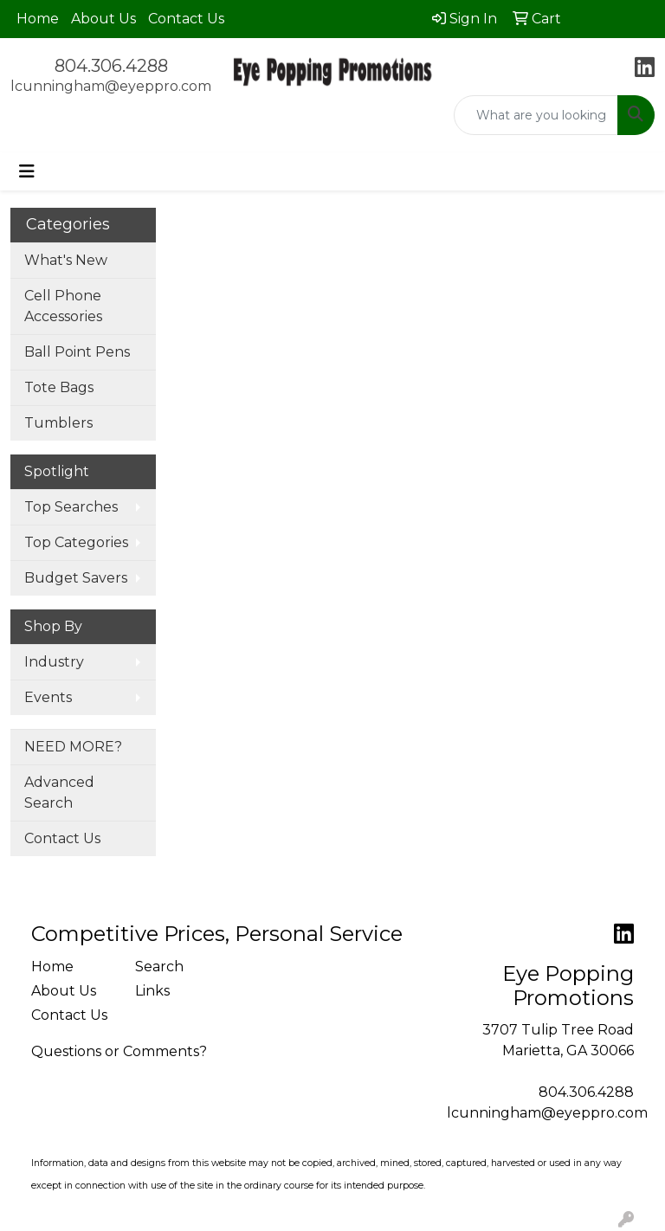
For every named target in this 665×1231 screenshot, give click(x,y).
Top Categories (76, 542)
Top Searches (71, 507)
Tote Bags (59, 387)
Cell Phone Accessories (63, 306)
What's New (65, 260)
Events (48, 697)
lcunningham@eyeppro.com (110, 86)
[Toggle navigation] (27, 171)
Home (37, 18)
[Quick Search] (536, 115)
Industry (54, 662)
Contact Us (186, 18)
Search (159, 966)
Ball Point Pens (77, 352)
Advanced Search (59, 792)
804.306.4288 (111, 65)
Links (152, 991)
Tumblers (58, 423)
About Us (103, 18)
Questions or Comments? (119, 1051)
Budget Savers (75, 578)
